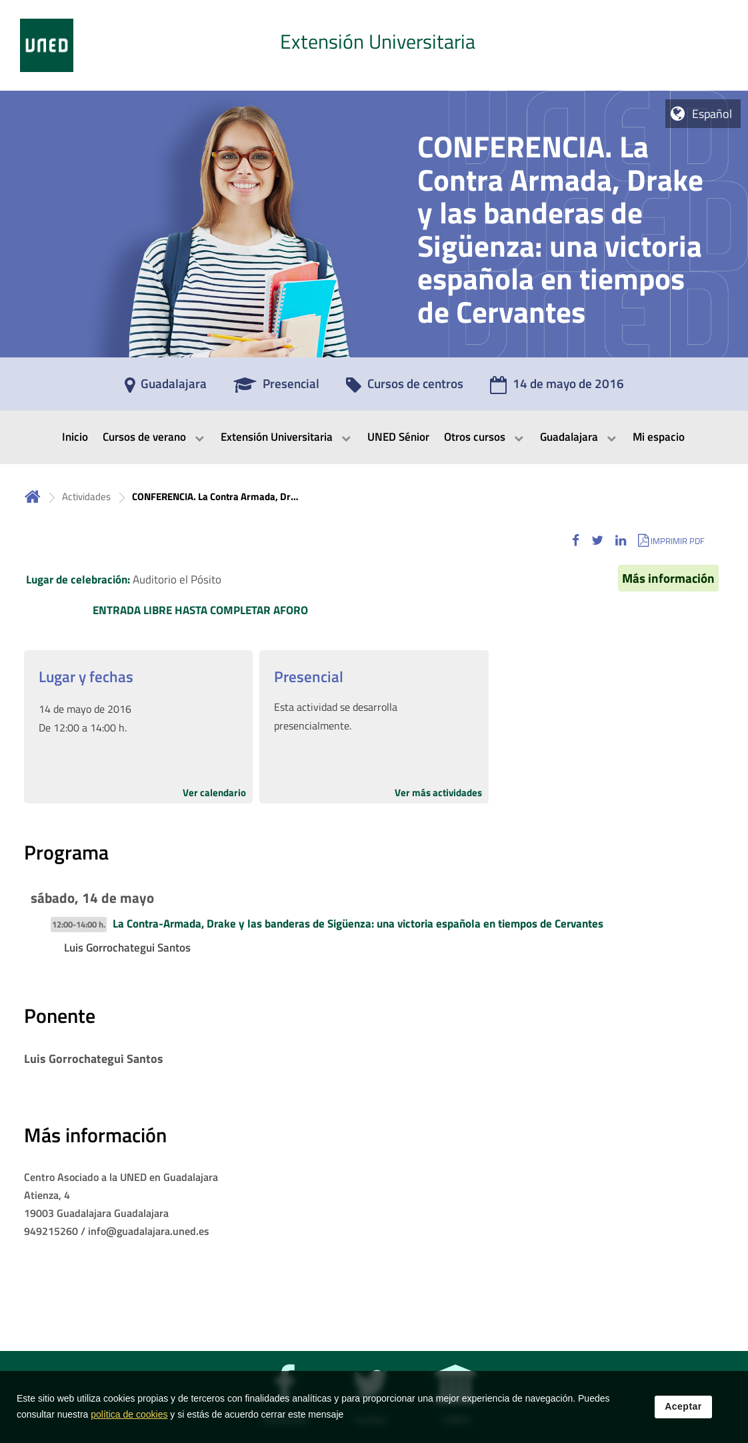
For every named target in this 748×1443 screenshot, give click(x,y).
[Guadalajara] (165, 388)
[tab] (374, 45)
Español (712, 114)
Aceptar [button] (683, 1411)
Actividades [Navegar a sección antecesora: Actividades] (86, 496)
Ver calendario (214, 792)
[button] (575, 540)
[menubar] (374, 437)
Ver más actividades (438, 792)
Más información (668, 578)
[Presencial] (276, 388)
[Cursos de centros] (405, 388)
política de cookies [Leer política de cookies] (129, 1419)
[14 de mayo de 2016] (557, 388)
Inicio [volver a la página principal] (32, 496)
